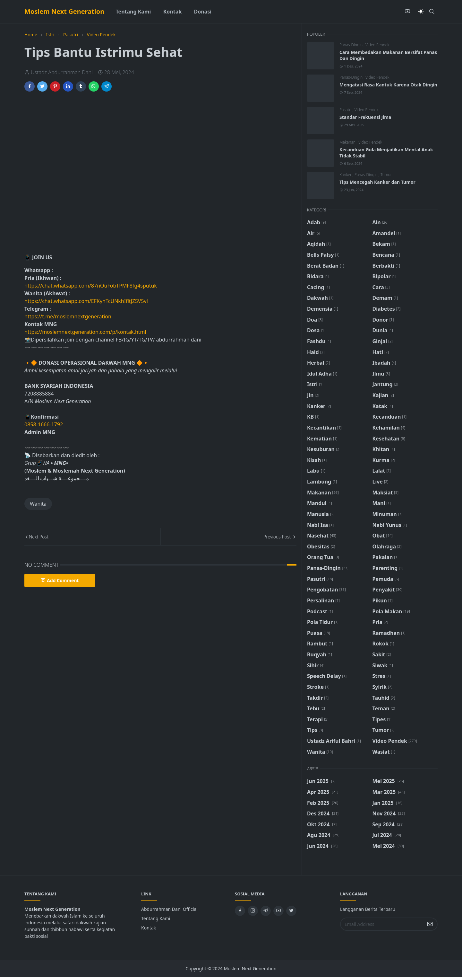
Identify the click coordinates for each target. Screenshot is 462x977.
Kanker (346, 174)
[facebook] (240, 911)
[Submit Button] (430, 924)
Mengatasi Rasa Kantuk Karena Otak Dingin (388, 85)
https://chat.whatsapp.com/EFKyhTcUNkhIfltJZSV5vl (86, 301)
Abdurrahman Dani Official (169, 909)
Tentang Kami (155, 918)
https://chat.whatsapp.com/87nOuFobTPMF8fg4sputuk (90, 285)
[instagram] (253, 911)
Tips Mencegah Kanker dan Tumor (377, 182)
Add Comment (59, 580)
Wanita (38, 503)
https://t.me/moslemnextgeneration (67, 316)
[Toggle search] (432, 11)
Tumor (386, 174)
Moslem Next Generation (64, 11)
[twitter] (291, 911)
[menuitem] (133, 11)
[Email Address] (382, 924)
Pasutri (346, 109)
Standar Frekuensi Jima (365, 117)
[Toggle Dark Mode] (420, 11)
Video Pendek (377, 45)
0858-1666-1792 (44, 424)
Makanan (347, 142)
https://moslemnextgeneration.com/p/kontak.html (85, 331)
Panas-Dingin (351, 45)
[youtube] (407, 11)
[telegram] (266, 911)
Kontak (148, 928)
